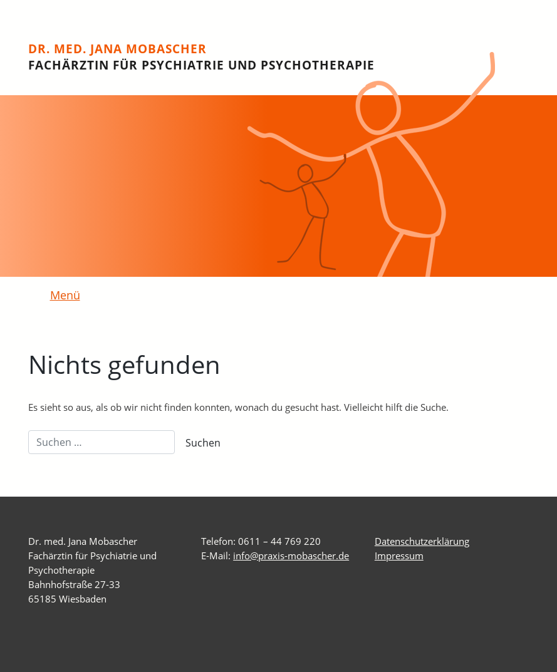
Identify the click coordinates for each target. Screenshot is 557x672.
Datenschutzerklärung (422, 541)
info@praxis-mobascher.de (291, 555)
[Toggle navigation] (58, 296)
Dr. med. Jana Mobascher (201, 57)
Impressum (399, 555)
